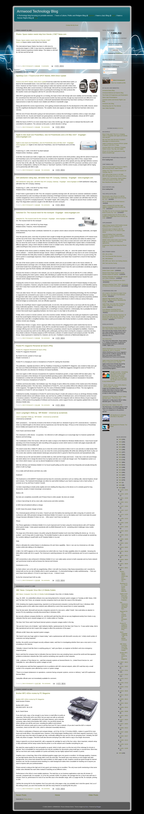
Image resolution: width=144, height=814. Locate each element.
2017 (120, 462)
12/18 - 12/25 (124, 494)
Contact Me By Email (72, 25)
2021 (120, 452)
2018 (120, 459)
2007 (120, 482)
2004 (120, 753)
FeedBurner (119, 53)
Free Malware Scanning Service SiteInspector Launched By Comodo (112, 310)
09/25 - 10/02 (124, 543)
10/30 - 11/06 (124, 522)
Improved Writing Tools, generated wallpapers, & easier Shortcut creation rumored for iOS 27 (113, 236)
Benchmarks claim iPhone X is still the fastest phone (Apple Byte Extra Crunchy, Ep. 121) (114, 197)
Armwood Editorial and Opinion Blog (112, 92)
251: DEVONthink (107, 258)
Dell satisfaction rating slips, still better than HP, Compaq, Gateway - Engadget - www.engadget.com (54, 178)
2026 (120, 439)
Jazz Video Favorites (108, 108)
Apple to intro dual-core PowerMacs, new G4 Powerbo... (124, 597)
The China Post (106, 339)
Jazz (113, 15)
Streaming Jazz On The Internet (111, 106)
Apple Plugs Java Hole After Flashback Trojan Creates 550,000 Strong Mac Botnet (113, 305)
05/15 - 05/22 (124, 703)
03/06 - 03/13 (124, 728)
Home (57, 795)
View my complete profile (118, 83)
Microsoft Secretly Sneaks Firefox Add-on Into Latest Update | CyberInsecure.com (114, 328)
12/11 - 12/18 (124, 498)
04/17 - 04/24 (124, 719)
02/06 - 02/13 (124, 740)
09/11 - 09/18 (124, 551)
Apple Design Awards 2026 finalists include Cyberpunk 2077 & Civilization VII (114, 225)
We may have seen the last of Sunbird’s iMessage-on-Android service (113, 140)
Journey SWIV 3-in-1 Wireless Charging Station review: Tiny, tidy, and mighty (114, 148)
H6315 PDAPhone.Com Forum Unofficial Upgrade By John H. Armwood (114, 349)
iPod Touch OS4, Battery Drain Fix (112, 405)
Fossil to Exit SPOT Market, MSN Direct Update (31, 81)
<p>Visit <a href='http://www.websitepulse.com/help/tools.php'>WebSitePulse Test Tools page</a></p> (116, 119)
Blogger (98, 806)
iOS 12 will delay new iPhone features (113, 201)
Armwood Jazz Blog (108, 103)
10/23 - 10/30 (124, 526)
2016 (120, 465)
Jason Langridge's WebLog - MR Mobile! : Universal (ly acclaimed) (41, 413)
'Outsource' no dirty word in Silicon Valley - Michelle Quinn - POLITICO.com (114, 397)
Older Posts (93, 795)
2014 (120, 470)
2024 (120, 444)
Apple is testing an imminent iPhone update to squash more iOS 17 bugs (115, 144)
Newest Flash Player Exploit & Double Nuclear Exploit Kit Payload (113, 273)
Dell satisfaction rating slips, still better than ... (124, 606)
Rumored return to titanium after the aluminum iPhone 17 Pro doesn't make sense (113, 230)
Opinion (91, 15)
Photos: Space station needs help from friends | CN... (124, 576)
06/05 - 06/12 (124, 699)
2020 (120, 454)
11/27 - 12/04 (124, 506)
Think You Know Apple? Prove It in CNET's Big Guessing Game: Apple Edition (114, 167)
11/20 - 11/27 (124, 510)
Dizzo (86, 806)
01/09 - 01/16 (124, 744)
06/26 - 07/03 (124, 687)
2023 (120, 447)
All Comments (108, 72)
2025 (120, 442)
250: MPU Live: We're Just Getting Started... (115, 261)
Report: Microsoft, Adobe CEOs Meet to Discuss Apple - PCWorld (114, 385)
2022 (120, 449)
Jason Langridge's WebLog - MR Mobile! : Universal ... (123, 636)
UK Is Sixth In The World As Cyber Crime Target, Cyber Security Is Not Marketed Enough (114, 294)
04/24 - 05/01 (124, 715)
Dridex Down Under (108, 270)
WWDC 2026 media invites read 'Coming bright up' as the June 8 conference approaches (114, 241)
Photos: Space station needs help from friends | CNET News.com (41, 34)
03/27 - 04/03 (124, 723)
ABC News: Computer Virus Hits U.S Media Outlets (36, 590)
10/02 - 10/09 (124, 539)
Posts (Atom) (27, 799)
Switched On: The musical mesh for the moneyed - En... (124, 616)
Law (35, 18)
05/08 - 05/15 (124, 707)
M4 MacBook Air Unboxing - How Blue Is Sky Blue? (118, 415)
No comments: (46, 127)
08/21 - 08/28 (124, 563)
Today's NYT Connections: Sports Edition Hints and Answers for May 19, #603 (114, 179)
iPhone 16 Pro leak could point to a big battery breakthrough (113, 152)
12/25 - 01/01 (124, 490)
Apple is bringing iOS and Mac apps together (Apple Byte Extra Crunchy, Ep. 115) (114, 207)
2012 (120, 475)
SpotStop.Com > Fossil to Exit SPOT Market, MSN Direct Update (41, 76)
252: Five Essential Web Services (112, 256)
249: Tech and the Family (109, 263)
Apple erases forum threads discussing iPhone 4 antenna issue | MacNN (113, 361)
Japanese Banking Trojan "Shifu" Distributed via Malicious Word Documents (115, 285)
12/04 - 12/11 (124, 502)
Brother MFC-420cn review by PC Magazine (33, 693)
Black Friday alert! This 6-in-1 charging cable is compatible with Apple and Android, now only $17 (115, 135)
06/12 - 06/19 (124, 695)
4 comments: (45, 66)
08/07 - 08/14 (124, 662)
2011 (120, 477)
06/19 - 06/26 (124, 691)
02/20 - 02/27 (124, 736)
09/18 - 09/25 (124, 547)
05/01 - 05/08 (124, 711)
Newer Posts (21, 795)
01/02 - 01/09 (124, 748)
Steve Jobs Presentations (109, 97)
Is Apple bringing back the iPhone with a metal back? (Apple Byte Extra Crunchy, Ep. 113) (115, 216)
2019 (120, 457)
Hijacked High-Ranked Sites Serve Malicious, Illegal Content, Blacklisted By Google (114, 300)
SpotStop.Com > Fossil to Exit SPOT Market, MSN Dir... (123, 587)
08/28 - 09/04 (124, 559)
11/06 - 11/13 (124, 518)
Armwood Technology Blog (37, 11)
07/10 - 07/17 (124, 678)
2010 (120, 480)
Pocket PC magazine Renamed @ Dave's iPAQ (34, 346)
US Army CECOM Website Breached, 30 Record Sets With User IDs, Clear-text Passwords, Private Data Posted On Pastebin (114, 317)
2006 (120, 485)
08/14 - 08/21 (124, 567)
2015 (120, 467)
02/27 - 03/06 (124, 732)
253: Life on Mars (107, 254)
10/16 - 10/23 (124, 531)
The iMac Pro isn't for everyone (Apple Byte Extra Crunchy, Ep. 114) (115, 211)
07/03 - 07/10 (124, 682)
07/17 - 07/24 (124, 674)
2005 (120, 487)
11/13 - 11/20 (124, 514)
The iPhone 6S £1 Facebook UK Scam (113, 280)
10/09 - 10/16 (124, 535)
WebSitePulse (120, 128)
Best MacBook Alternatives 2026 (111, 182)
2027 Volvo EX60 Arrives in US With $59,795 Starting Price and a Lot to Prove (114, 175)
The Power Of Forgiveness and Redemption (115, 95)
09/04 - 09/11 (124, 555)
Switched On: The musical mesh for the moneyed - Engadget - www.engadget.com (48, 213)
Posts (106, 69)
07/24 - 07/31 (124, 670)
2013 (120, 472)
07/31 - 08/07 (124, 666)
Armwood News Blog (108, 90)
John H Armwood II (119, 80)
